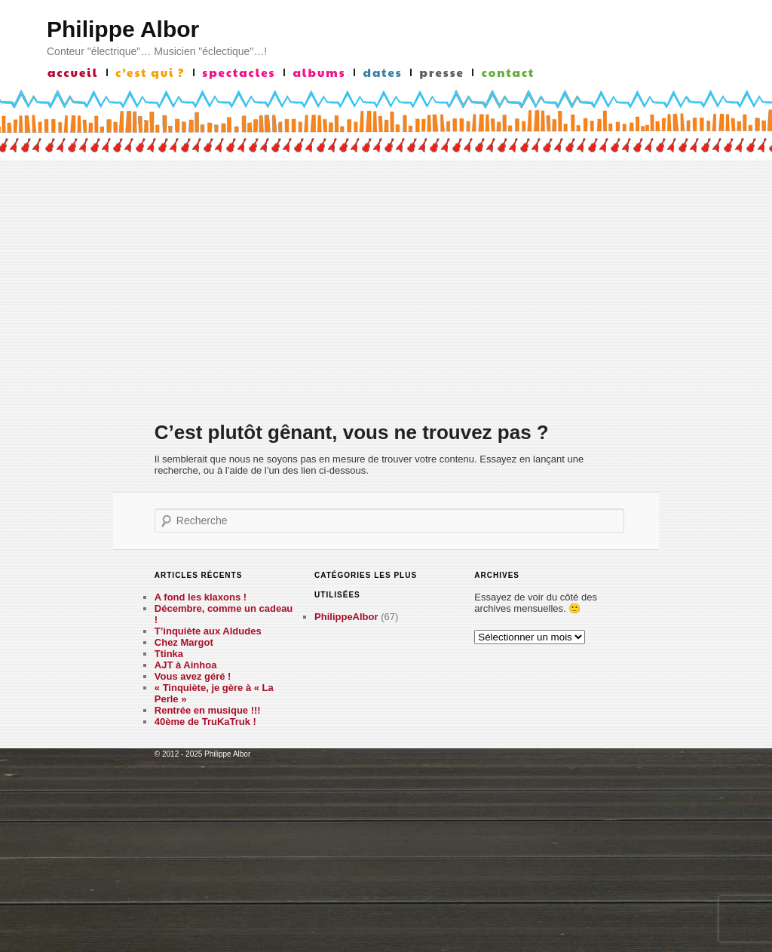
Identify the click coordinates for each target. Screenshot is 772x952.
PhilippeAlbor (346, 616)
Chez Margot (184, 642)
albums (319, 72)
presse (442, 72)
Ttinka (169, 653)
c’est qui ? (150, 72)
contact (508, 72)
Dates (383, 72)
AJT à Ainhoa (186, 665)
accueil (72, 72)
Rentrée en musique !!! (208, 710)
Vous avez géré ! (193, 676)
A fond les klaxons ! (201, 597)
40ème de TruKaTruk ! (205, 721)
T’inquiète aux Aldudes (208, 631)
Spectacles (238, 72)
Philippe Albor (123, 29)
